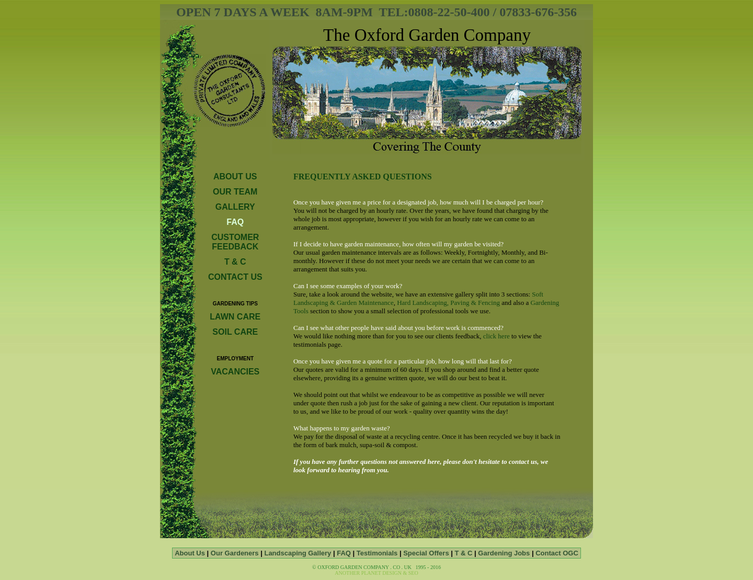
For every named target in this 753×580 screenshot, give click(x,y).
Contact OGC (556, 553)
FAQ (344, 553)
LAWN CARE (235, 316)
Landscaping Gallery (298, 553)
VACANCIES (235, 371)
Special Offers (426, 553)
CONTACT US (235, 276)
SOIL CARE (235, 331)
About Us (191, 553)
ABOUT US (235, 176)
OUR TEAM (235, 191)
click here (496, 336)
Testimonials (377, 553)
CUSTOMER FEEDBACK (235, 242)
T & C (235, 261)
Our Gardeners (235, 553)
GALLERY (235, 206)
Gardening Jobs (504, 553)
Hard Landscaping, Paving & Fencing (448, 302)
